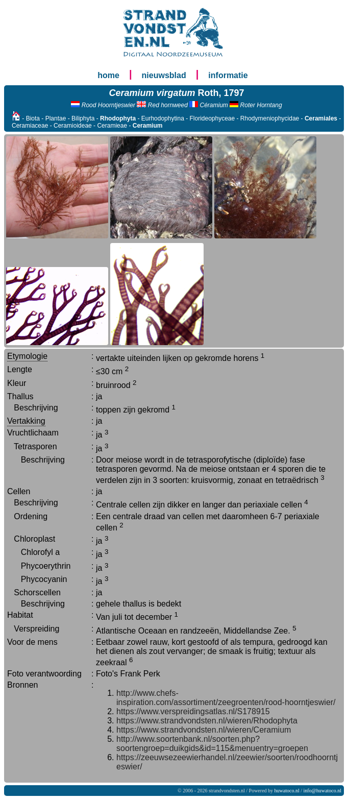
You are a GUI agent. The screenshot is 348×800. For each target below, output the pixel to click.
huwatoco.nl (287, 790)
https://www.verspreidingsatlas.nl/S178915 (193, 711)
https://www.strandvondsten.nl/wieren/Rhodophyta (206, 720)
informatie (227, 75)
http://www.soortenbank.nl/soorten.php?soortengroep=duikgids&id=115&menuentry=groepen (212, 744)
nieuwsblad (164, 75)
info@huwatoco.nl (322, 790)
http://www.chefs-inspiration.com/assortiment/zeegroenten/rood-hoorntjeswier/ (226, 698)
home (108, 75)
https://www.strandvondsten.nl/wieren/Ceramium (203, 729)
